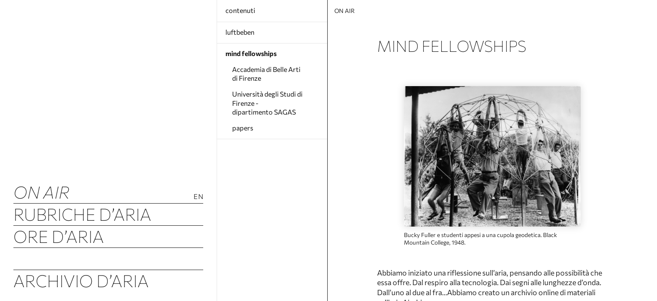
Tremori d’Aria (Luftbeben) (108, 258)
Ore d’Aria (58, 236)
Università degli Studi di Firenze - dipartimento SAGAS (267, 103)
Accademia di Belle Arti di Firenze (266, 73)
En (199, 196)
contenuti (240, 10)
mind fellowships (251, 53)
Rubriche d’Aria (82, 214)
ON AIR (41, 191)
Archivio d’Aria (81, 280)
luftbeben (239, 32)
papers (242, 128)
